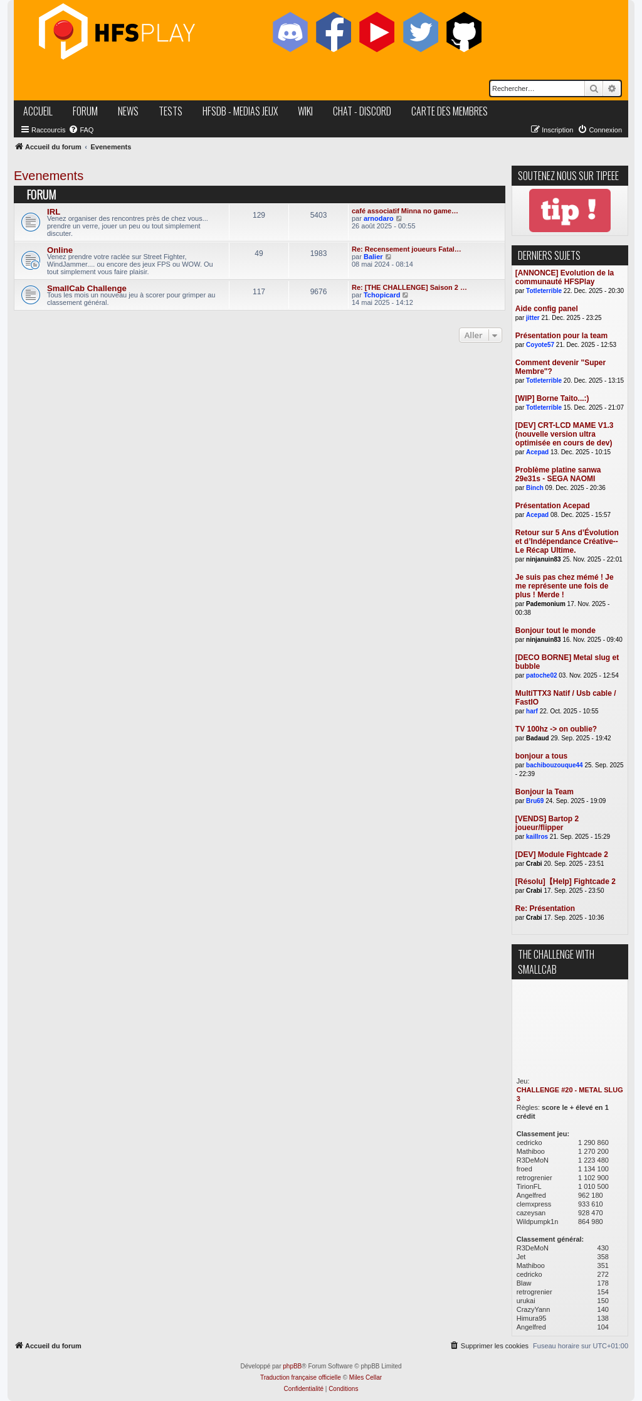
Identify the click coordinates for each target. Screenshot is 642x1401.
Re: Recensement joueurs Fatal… (406, 249)
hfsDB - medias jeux (240, 111)
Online (60, 250)
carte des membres (449, 111)
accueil (38, 111)
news (128, 111)
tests (170, 111)
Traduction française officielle (300, 1377)
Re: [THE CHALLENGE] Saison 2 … (409, 287)
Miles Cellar (365, 1377)
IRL (53, 211)
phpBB (292, 1366)
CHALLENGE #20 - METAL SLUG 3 (570, 1094)
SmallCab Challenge (87, 288)
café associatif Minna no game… (405, 211)
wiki (305, 111)
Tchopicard (382, 295)
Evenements (48, 176)
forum (85, 111)
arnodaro (379, 218)
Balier (373, 256)
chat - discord (362, 111)
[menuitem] (80, 129)
